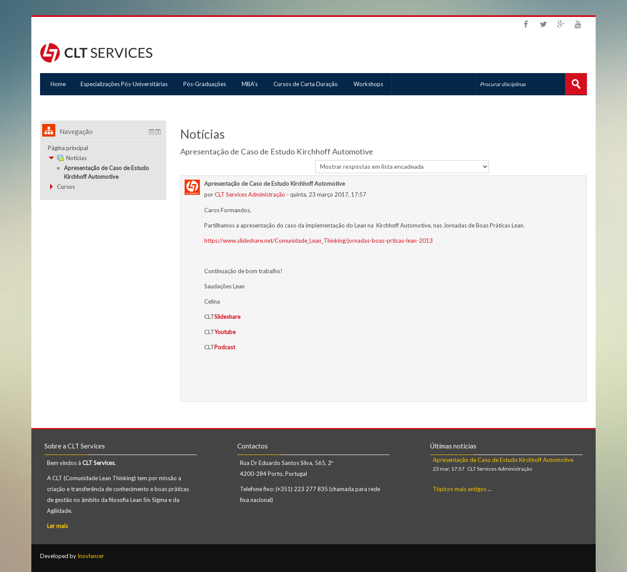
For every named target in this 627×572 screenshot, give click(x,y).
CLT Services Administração (250, 194)
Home (56, 83)
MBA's (252, 83)
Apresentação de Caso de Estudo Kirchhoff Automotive (503, 459)
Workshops (372, 83)
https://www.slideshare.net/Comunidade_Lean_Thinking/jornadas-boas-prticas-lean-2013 (318, 240)
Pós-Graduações (206, 83)
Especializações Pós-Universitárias (124, 83)
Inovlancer (91, 555)
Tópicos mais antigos (459, 488)
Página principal (68, 147)
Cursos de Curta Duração (308, 83)
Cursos (66, 186)
